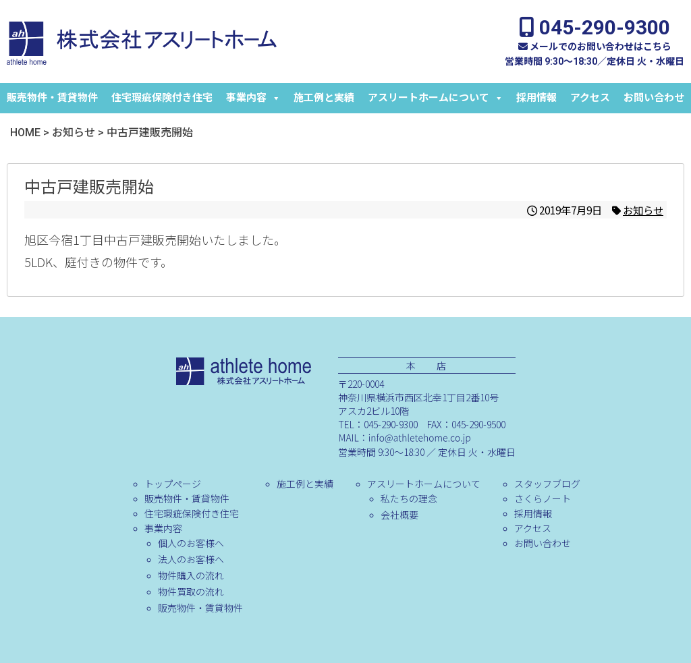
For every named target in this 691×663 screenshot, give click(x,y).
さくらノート (542, 498)
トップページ (172, 483)
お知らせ (643, 209)
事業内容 (253, 98)
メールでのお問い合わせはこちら (594, 46)
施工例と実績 (324, 98)
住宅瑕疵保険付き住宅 (162, 98)
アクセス (590, 98)
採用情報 (536, 98)
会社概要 (399, 514)
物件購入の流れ (191, 575)
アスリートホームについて (435, 98)
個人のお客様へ (191, 543)
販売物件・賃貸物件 (52, 98)
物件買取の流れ (191, 591)
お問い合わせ (654, 98)
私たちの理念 (409, 498)
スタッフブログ (547, 483)
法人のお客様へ (191, 559)
